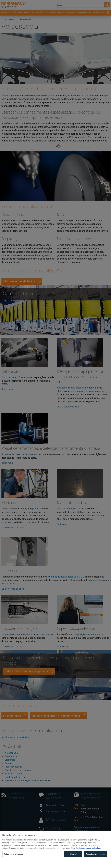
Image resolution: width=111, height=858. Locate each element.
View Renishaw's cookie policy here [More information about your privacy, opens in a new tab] (86, 851)
